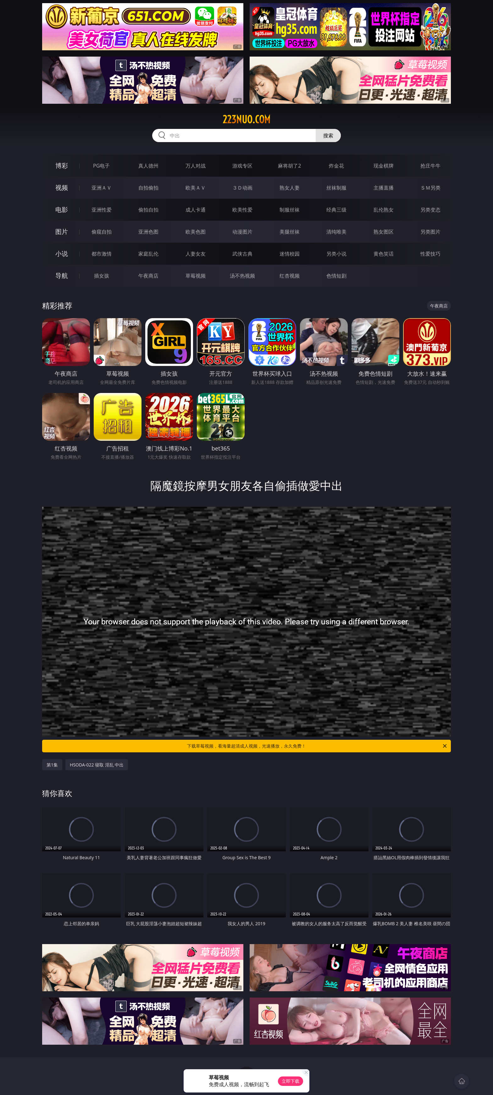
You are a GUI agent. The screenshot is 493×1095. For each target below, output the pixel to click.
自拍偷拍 (148, 187)
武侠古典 (242, 253)
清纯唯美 (336, 231)
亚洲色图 (148, 231)
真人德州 (148, 165)
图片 (61, 231)
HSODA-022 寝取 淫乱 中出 (97, 765)
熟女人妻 (290, 187)
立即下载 (290, 1081)
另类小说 (336, 253)
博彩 (61, 165)
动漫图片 (242, 231)
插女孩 (101, 275)
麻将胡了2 (289, 165)
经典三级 (336, 209)
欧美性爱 (242, 209)
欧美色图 (196, 231)
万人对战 (196, 165)
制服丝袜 (290, 209)
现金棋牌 (384, 165)
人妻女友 (196, 253)
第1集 (52, 765)
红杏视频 (290, 275)
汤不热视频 (242, 275)
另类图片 (430, 231)
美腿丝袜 (290, 231)
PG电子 (101, 165)
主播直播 (384, 187)
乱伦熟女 (384, 209)
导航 (61, 275)
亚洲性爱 (101, 209)
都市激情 (101, 253)
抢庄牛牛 (430, 165)
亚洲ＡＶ (101, 187)
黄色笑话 (384, 253)
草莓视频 (196, 275)
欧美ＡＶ (196, 187)
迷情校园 (290, 253)
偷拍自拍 (148, 209)
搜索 (328, 135)
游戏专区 (242, 165)
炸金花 (336, 165)
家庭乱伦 (148, 253)
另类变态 (430, 209)
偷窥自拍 (101, 231)
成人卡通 (196, 209)
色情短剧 (336, 275)
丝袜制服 (336, 187)
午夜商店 (148, 275)
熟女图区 (384, 231)
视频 (61, 187)
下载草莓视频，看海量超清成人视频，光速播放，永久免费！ (317, 746)
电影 (61, 209)
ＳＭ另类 (430, 187)
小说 (61, 253)
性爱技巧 (430, 253)
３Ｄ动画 (242, 187)
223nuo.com (246, 119)
